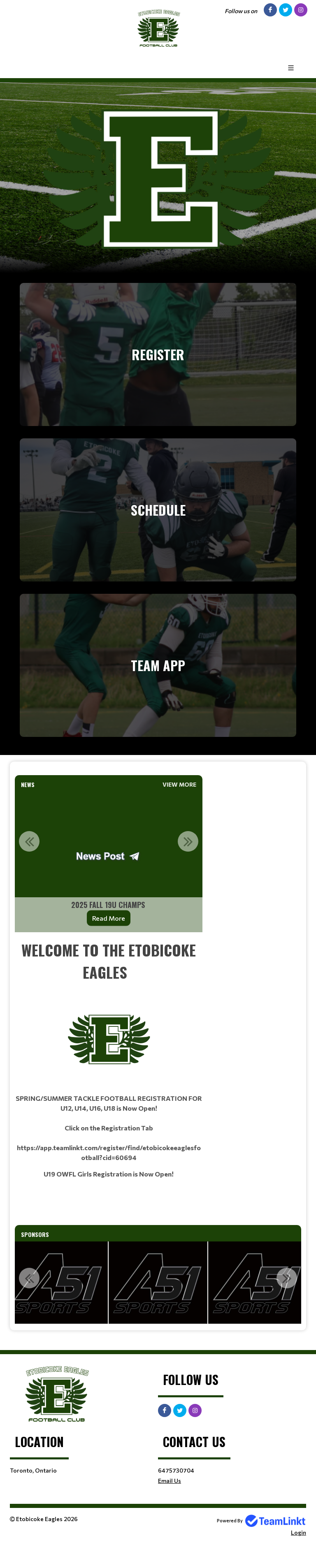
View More (179, 784)
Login (298, 1532)
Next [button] (188, 841)
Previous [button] (29, 841)
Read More (108, 918)
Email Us (169, 1480)
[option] (108, 862)
